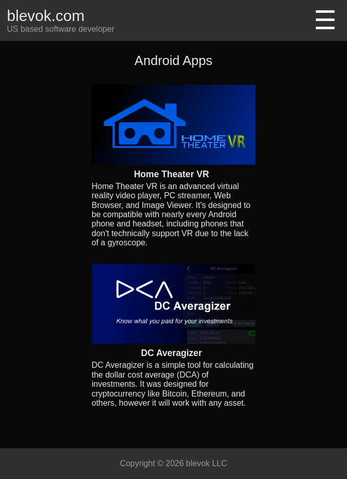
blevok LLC (206, 463)
